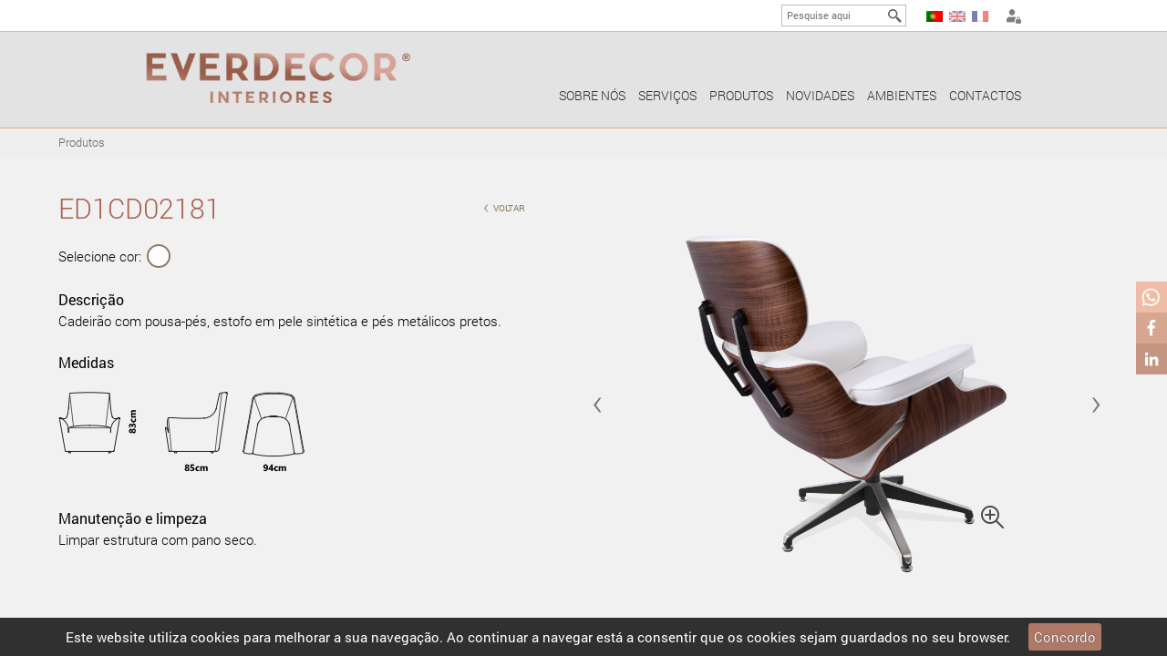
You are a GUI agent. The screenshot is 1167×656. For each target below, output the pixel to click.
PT (934, 16)
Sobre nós (592, 95)
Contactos (985, 95)
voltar (504, 206)
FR (980, 16)
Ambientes (901, 95)
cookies (215, 637)
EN (957, 16)
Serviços (667, 95)
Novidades (820, 95)
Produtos (741, 95)
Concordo (1065, 637)
